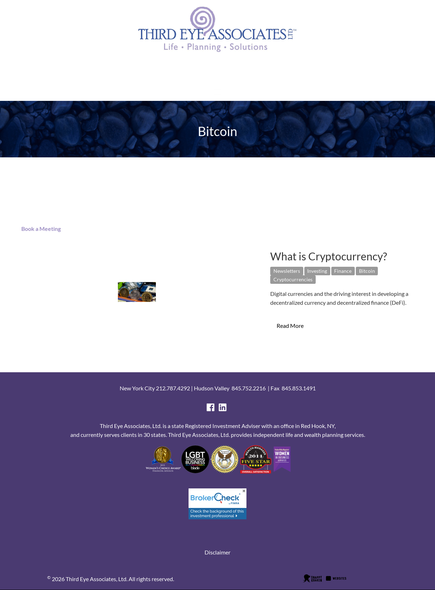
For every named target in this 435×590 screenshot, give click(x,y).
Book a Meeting (39, 228)
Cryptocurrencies (292, 279)
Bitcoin (367, 271)
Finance (343, 271)
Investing (317, 271)
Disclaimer (217, 552)
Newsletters (286, 271)
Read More (290, 325)
